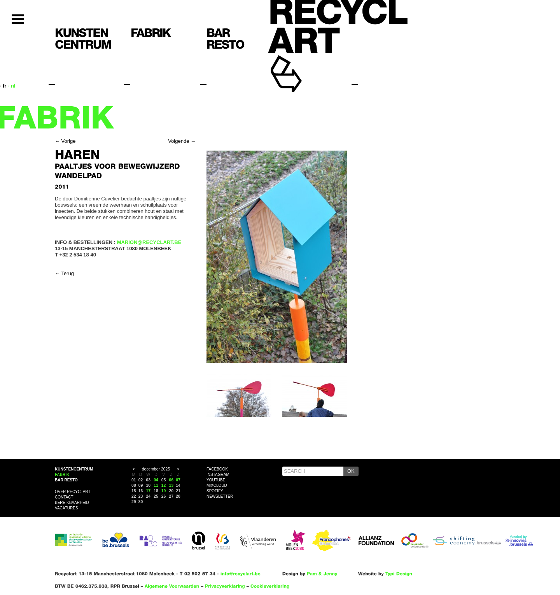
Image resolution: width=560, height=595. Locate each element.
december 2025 (156, 469)
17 (148, 491)
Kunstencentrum (74, 469)
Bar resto (66, 480)
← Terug (64, 273)
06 (171, 480)
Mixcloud (216, 485)
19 (163, 491)
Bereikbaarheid (72, 502)
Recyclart (304, 62)
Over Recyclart (73, 492)
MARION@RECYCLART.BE (149, 242)
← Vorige (65, 141)
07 (178, 480)
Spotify (214, 491)
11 (156, 485)
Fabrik (62, 474)
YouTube (215, 480)
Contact (64, 497)
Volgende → (182, 141)
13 (171, 485)
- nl (12, 86)
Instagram (217, 474)
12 (163, 485)
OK (351, 471)
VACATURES (66, 508)
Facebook (217, 469)
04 (156, 480)
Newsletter (219, 496)
